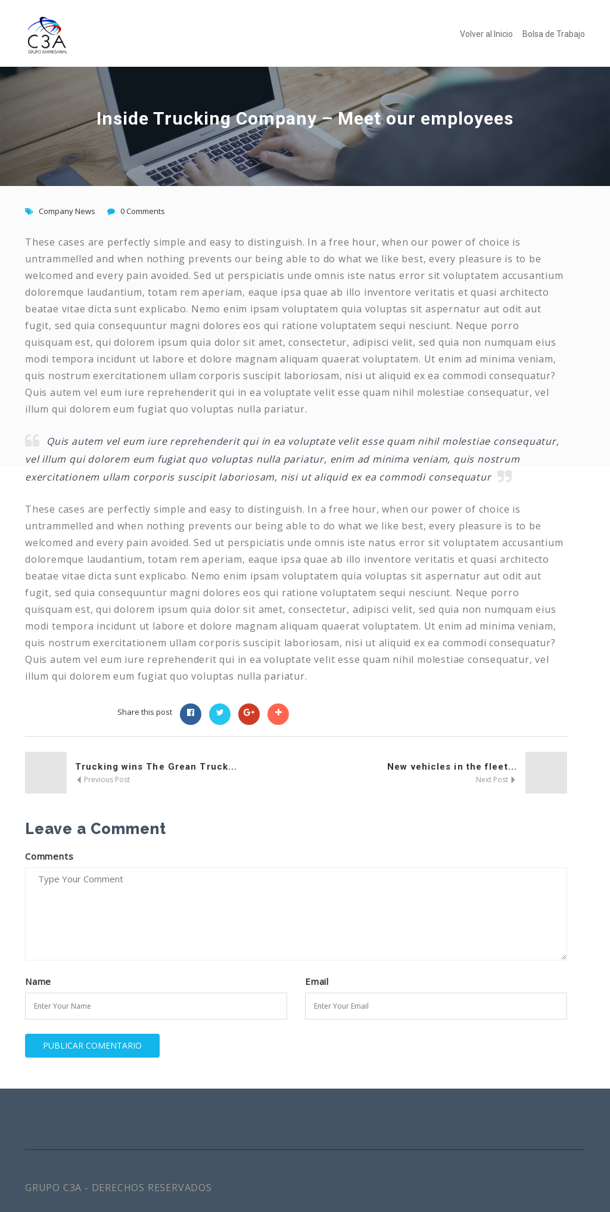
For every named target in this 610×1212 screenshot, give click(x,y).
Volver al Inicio (486, 34)
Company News (67, 211)
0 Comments (142, 211)
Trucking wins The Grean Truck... (156, 766)
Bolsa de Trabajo (553, 34)
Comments (49, 856)
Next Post (496, 779)
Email (317, 981)
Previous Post (102, 779)
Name (38, 981)
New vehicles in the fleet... (452, 766)
